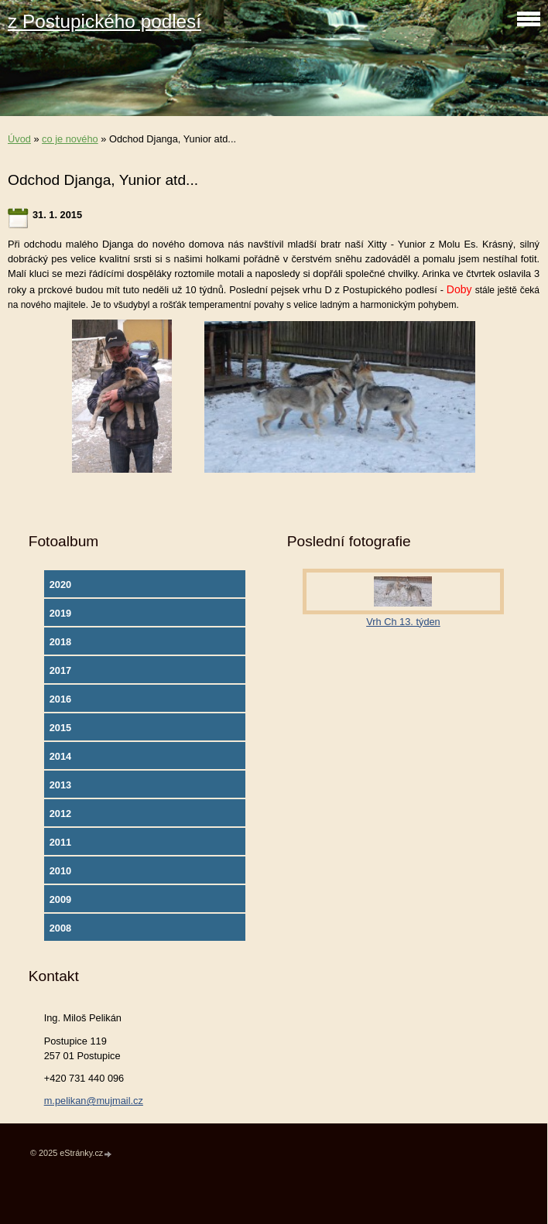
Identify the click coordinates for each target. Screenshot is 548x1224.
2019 (60, 613)
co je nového (70, 139)
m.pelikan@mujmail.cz (93, 1100)
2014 (60, 756)
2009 (60, 899)
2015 (60, 727)
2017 (60, 670)
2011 (60, 842)
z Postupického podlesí (104, 21)
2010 (60, 871)
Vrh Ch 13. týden (403, 621)
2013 (60, 785)
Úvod (19, 139)
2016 (60, 699)
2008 (60, 928)
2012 (60, 813)
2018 (60, 642)
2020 (60, 584)
